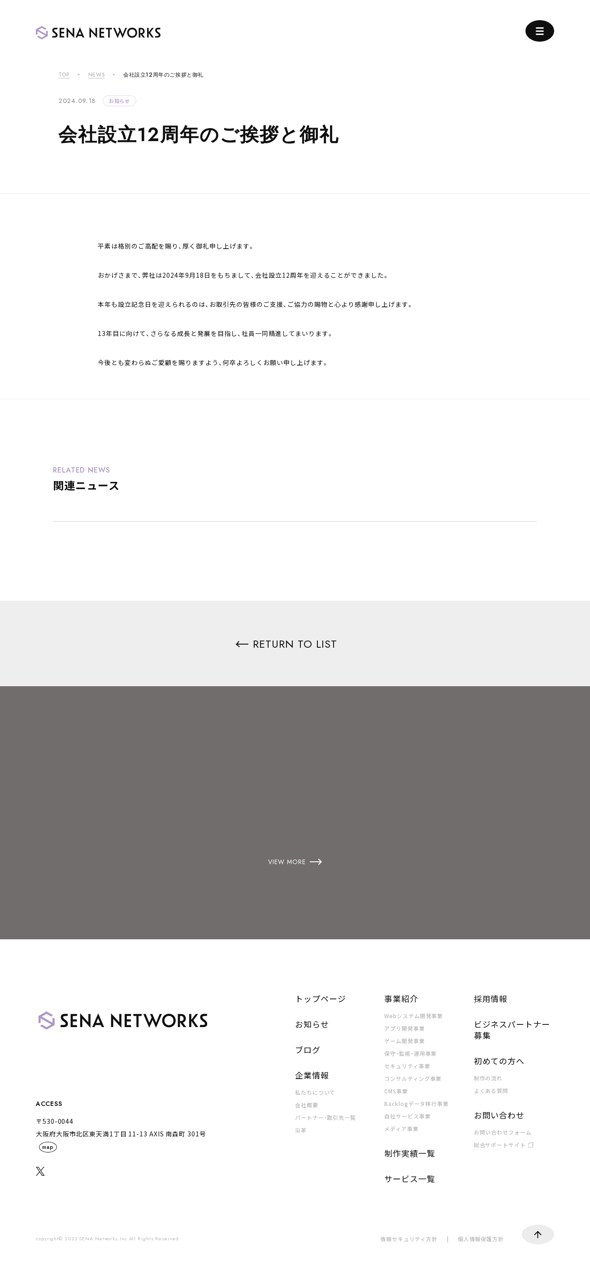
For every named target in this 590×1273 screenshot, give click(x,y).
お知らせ (119, 100)
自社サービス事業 (407, 1116)
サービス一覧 (409, 1178)
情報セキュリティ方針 (409, 1239)
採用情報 (491, 998)
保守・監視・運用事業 (410, 1053)
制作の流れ (488, 1078)
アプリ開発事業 (404, 1028)
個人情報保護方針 (481, 1239)
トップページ (320, 998)
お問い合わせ (499, 1115)
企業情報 (312, 1075)
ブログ (308, 1049)
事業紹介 (401, 998)
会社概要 (306, 1105)
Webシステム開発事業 (413, 1015)
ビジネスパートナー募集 (512, 1029)
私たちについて (315, 1092)
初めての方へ (499, 1061)
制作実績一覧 (409, 1153)
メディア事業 (401, 1128)
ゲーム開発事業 (404, 1041)
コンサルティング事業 (413, 1078)
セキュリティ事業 (407, 1066)
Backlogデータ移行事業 (416, 1103)
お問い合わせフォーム (503, 1132)
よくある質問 (491, 1090)
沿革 (301, 1130)
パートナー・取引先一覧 (325, 1117)
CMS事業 (396, 1091)
